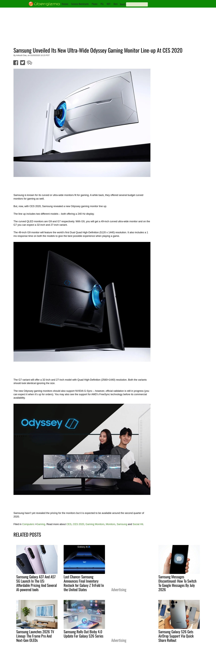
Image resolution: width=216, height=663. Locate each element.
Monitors (110, 524)
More (116, 4)
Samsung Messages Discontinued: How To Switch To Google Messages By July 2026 (177, 583)
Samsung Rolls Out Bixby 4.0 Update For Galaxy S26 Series (83, 634)
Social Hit (138, 524)
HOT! (108, 4)
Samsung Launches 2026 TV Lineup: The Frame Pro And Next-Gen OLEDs (35, 636)
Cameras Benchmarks (80, 4)
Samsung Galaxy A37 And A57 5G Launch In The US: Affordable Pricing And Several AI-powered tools (36, 583)
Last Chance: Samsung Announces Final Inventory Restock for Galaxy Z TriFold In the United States (84, 583)
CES (68, 524)
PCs (102, 4)
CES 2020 (78, 524)
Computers (28, 524)
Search (122, 4)
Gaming (41, 524)
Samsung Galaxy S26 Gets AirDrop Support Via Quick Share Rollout (176, 636)
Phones (95, 4)
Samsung (122, 524)
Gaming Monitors (95, 524)
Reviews (65, 4)
